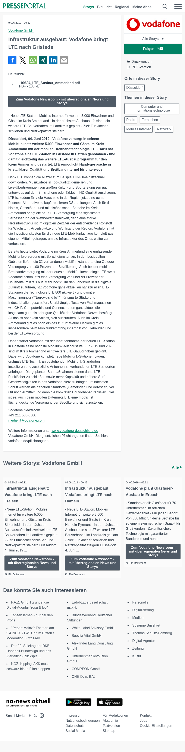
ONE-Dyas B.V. (83, 682)
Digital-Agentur (143, 646)
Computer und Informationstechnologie (152, 108)
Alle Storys (153, 39)
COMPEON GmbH (86, 674)
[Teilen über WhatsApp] (33, 60)
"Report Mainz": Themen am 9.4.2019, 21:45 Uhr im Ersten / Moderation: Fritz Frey (30, 639)
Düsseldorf (134, 87)
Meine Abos (141, 7)
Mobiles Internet (138, 129)
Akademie (110, 726)
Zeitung (138, 654)
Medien (137, 623)
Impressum (74, 721)
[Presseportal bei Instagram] (40, 721)
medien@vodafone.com (26, 420)
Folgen (153, 49)
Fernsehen (150, 120)
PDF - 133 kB (49, 84)
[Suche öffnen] (165, 6)
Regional (122, 7)
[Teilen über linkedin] (53, 60)
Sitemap (109, 736)
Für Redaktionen (115, 721)
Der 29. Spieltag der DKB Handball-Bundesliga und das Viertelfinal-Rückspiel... (28, 657)
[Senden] (64, 60)
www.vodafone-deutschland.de (74, 430)
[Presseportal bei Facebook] (28, 721)
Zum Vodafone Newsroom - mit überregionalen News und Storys (62, 101)
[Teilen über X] (23, 60)
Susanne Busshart (146, 631)
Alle (177, 467)
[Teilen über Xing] (43, 60)
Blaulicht (104, 7)
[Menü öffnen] (178, 6)
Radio (130, 120)
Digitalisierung (143, 616)
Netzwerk (164, 129)
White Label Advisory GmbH (93, 634)
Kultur (136, 662)
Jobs (143, 726)
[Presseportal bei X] (34, 721)
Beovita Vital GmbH (86, 641)
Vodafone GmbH (21, 30)
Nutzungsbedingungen (83, 726)
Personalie (140, 608)
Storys (88, 7)
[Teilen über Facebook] (12, 60)
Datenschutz (75, 731)
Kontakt (145, 721)
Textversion (111, 731)
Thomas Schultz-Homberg (152, 639)
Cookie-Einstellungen (156, 731)
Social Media (75, 736)
